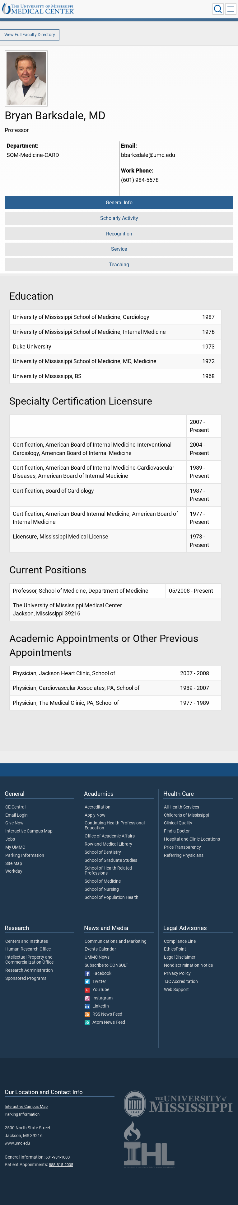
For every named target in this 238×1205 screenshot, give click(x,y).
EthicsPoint (175, 949)
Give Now (14, 823)
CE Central (15, 807)
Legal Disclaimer (179, 957)
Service (119, 249)
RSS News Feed (103, 1014)
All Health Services (181, 807)
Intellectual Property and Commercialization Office (29, 960)
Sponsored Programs (25, 978)
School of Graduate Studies (111, 860)
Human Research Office (28, 949)
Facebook (98, 973)
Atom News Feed (105, 1022)
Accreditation (97, 807)
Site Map (13, 863)
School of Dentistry (103, 852)
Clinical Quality (178, 823)
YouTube (97, 989)
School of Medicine (103, 881)
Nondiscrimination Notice (188, 965)
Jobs (10, 839)
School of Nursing (102, 889)
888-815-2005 (61, 1164)
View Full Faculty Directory (29, 34)
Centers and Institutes (26, 941)
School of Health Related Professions (108, 871)
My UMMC (15, 847)
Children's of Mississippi (186, 815)
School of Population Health (111, 897)
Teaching (119, 265)
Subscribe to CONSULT (106, 965)
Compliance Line (180, 941)
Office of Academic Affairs (110, 836)
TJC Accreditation (181, 981)
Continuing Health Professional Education (115, 826)
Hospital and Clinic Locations (192, 839)
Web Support (176, 989)
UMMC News (97, 957)
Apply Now (95, 815)
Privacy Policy (177, 973)
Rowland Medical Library (108, 844)
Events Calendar (100, 949)
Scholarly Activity (119, 218)
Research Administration (29, 970)
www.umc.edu (17, 1143)
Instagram (99, 998)
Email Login (16, 815)
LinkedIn (97, 1006)
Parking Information (24, 855)
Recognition (119, 234)
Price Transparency (182, 847)
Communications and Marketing (116, 941)
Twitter (95, 981)
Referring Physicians (183, 855)
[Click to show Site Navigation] (230, 9)
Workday (13, 871)
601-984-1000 (57, 1157)
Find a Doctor (177, 831)
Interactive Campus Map (29, 831)
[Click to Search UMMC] (218, 9)
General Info (119, 203)
